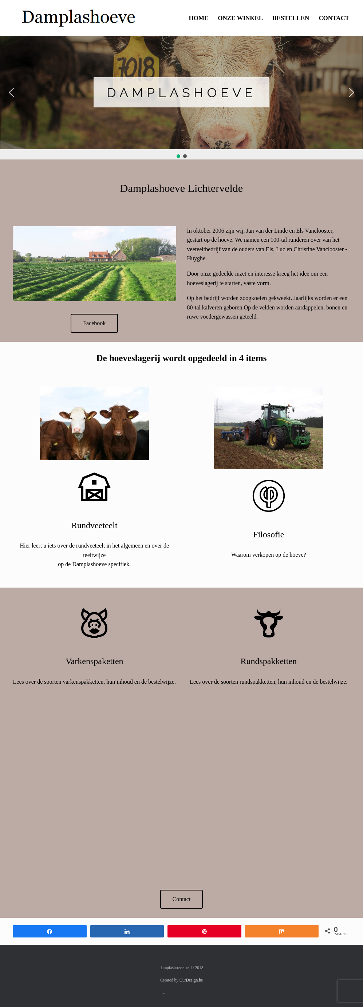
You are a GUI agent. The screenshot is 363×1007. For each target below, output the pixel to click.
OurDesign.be (191, 980)
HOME (198, 18)
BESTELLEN (290, 18)
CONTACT (334, 18)
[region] (181, 97)
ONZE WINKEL (240, 18)
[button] (11, 92)
